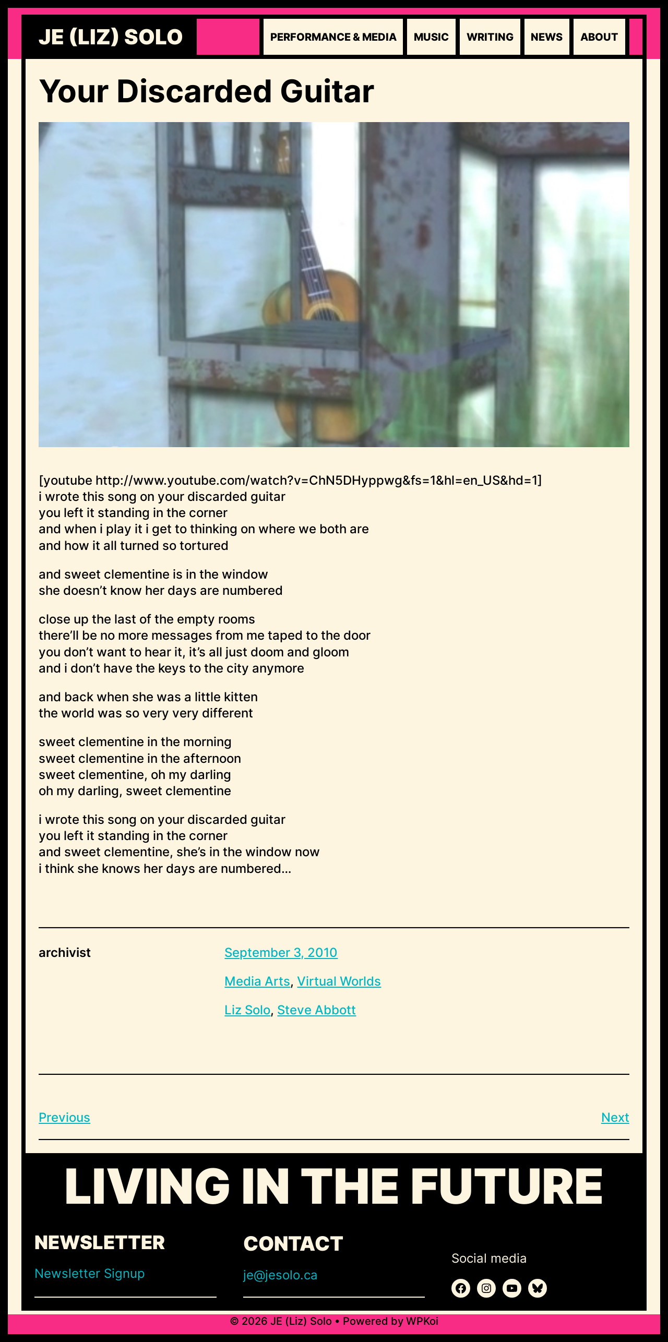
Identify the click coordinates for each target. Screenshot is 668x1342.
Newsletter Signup (89, 1273)
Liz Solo (247, 1009)
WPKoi (422, 1321)
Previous (64, 1117)
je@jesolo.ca (280, 1275)
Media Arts (257, 981)
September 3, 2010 (281, 952)
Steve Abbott (316, 1009)
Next (615, 1117)
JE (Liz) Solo (111, 37)
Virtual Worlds (339, 981)
